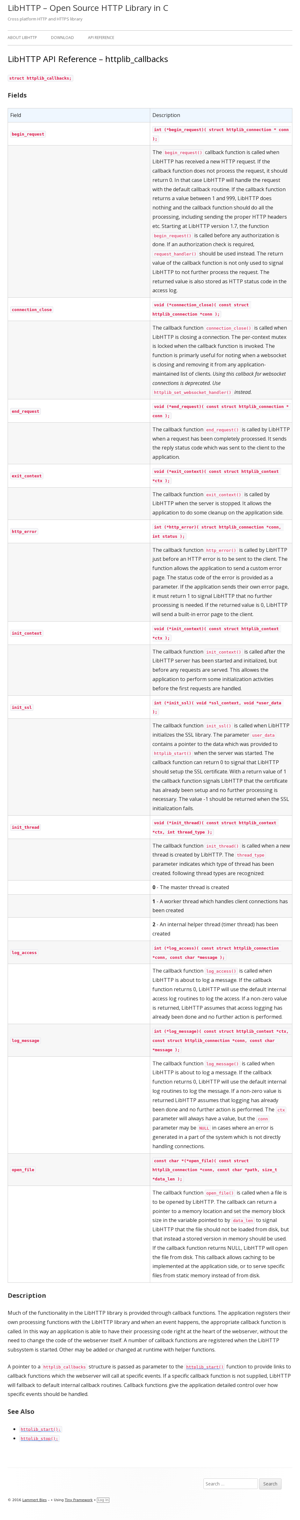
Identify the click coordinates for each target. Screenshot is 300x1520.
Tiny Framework (78, 1500)
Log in (103, 1500)
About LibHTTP (22, 37)
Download (62, 37)
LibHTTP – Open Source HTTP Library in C (88, 7)
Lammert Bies (34, 1500)
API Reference (101, 37)
